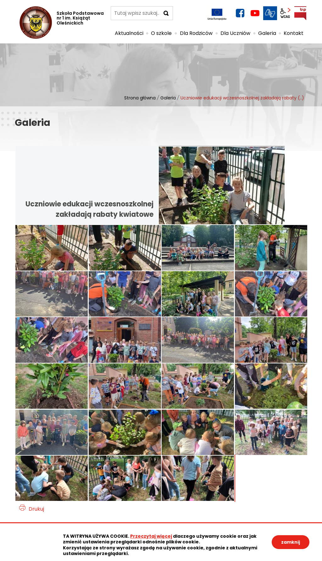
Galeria (168, 98)
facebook (240, 13)
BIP (300, 13)
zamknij (290, 542)
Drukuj (36, 509)
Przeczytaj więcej (151, 536)
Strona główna (140, 98)
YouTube (255, 13)
